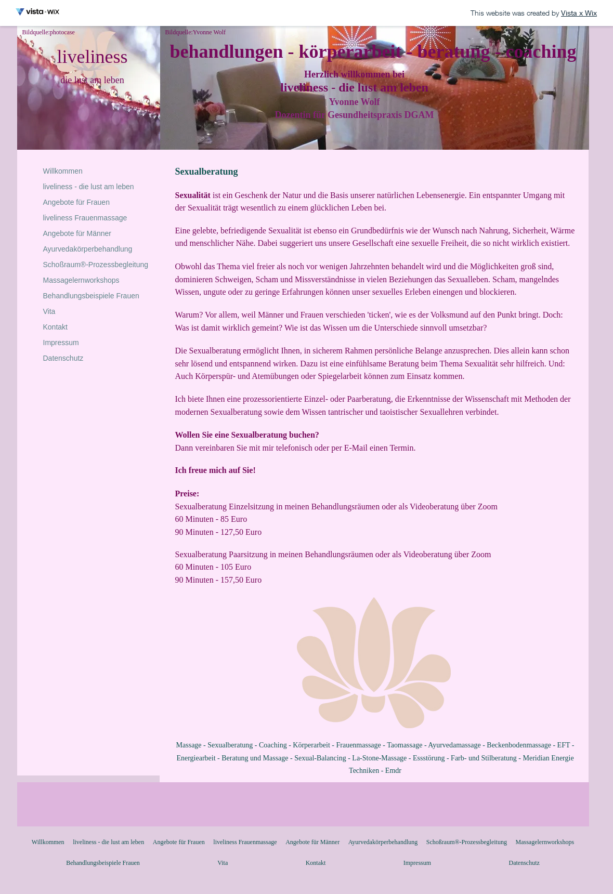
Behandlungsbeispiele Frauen (91, 296)
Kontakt (55, 327)
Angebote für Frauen (76, 202)
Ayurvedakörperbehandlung (88, 249)
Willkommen (63, 171)
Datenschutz (63, 358)
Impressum (61, 342)
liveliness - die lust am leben (88, 186)
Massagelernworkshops (81, 280)
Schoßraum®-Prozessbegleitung (96, 264)
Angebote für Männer (77, 233)
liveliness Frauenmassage (85, 218)
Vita (49, 311)
